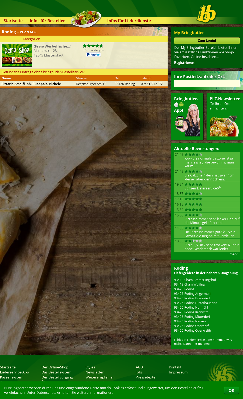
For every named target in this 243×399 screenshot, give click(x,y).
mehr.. (235, 254)
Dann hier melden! (196, 344)
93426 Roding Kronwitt (191, 312)
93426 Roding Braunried (192, 298)
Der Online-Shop (54, 366)
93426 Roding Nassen (190, 321)
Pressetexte (145, 377)
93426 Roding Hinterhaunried (195, 303)
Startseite (13, 20)
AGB (139, 366)
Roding (181, 268)
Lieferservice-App (14, 372)
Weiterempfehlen (100, 377)
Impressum (178, 372)
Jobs (139, 372)
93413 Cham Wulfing (189, 284)
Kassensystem (11, 377)
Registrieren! (184, 62)
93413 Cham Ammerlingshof (195, 280)
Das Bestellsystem (56, 372)
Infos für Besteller (47, 20)
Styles (90, 366)
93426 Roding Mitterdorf (192, 316)
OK (231, 390)
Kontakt (175, 366)
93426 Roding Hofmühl (191, 307)
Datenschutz (46, 392)
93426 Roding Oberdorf (191, 326)
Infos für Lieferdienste (129, 20)
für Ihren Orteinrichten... (225, 116)
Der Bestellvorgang (57, 377)
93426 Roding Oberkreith (192, 330)
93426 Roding (184, 289)
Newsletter (94, 372)
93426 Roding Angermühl (192, 293)
